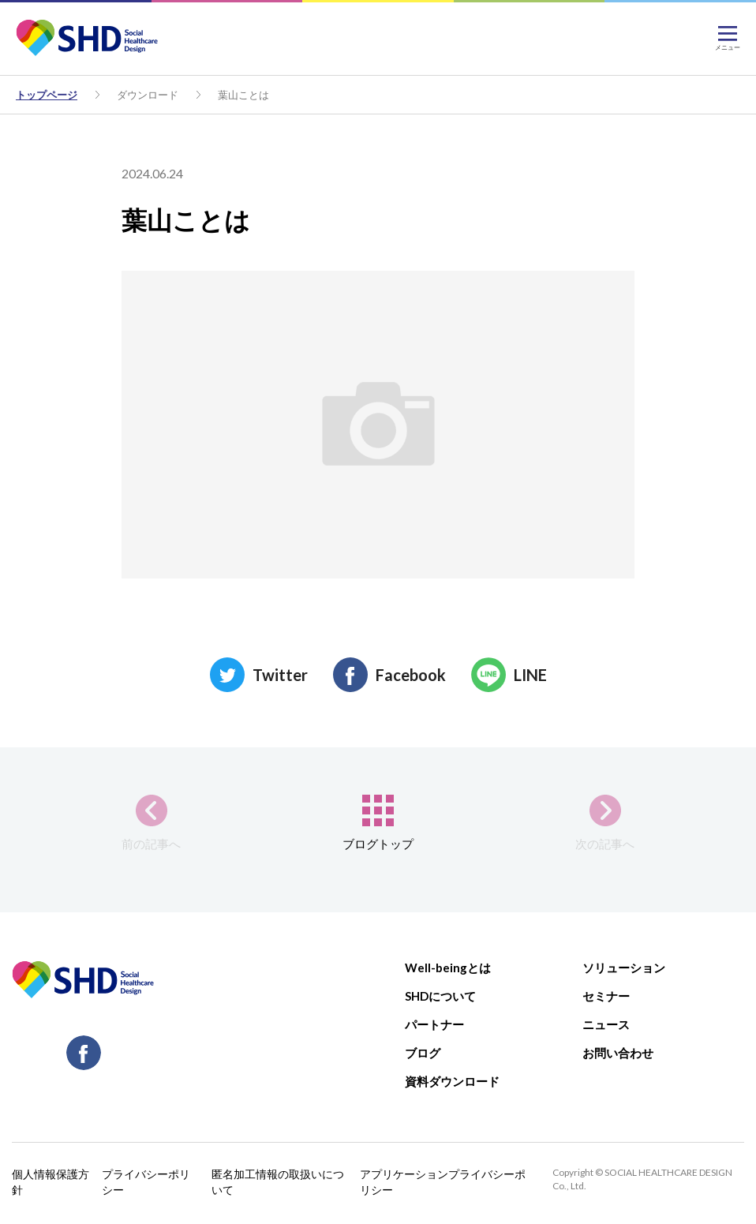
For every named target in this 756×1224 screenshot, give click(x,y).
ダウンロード (147, 94)
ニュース (606, 1024)
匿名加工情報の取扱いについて (277, 1181)
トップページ (46, 94)
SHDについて (440, 996)
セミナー (606, 996)
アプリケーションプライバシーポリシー (443, 1181)
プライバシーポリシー (146, 1181)
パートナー (434, 1024)
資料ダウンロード (452, 1081)
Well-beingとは (448, 967)
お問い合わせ (617, 1053)
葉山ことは (243, 94)
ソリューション (623, 967)
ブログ (422, 1053)
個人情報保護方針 (50, 1181)
